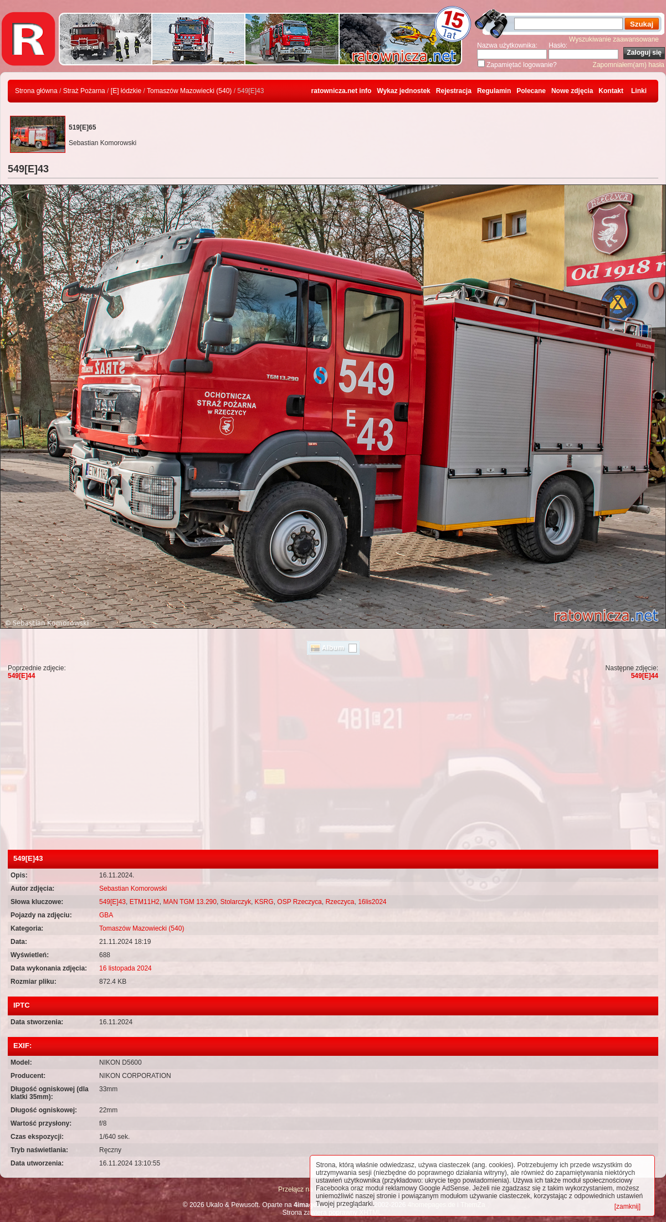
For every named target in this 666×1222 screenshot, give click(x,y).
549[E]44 (21, 676)
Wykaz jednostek (403, 91)
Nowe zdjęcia (572, 91)
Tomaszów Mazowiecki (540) (189, 91)
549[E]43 (112, 902)
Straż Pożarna (84, 91)
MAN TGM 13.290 (189, 902)
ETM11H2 (145, 902)
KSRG (264, 902)
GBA (106, 915)
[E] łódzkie (126, 91)
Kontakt (610, 91)
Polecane (531, 91)
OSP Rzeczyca (299, 902)
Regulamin (494, 91)
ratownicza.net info (341, 91)
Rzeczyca (339, 902)
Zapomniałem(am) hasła (628, 65)
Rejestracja (454, 91)
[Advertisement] (333, 766)
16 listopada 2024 (125, 968)
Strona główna (36, 91)
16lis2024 (372, 902)
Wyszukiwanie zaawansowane (614, 39)
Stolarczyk (236, 902)
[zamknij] (627, 1206)
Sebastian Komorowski (133, 888)
